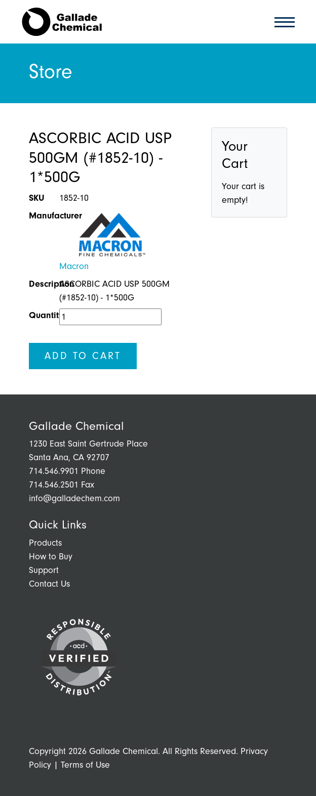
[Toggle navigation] (281, 21)
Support (44, 570)
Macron (74, 266)
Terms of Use (85, 765)
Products (45, 543)
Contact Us (49, 584)
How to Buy (50, 556)
